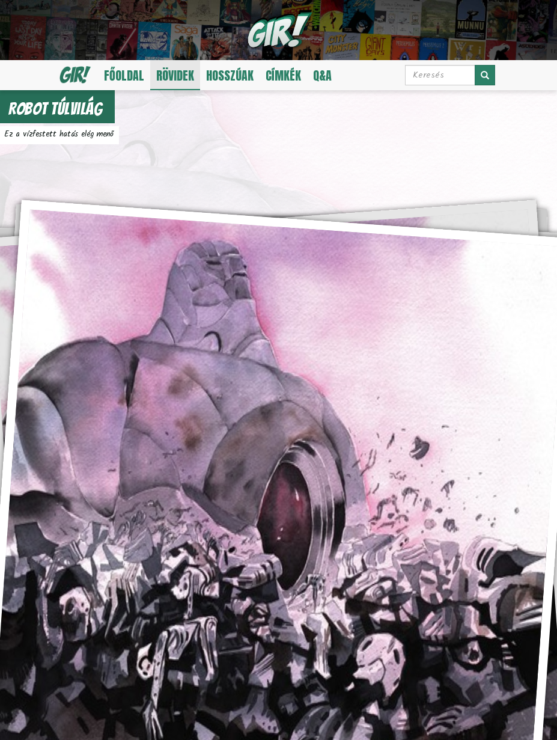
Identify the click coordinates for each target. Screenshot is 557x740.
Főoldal (124, 75)
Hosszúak (230, 75)
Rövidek (175, 75)
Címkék (283, 75)
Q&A (322, 75)
